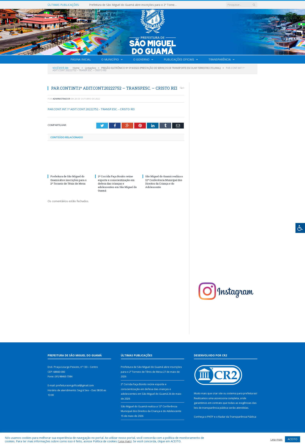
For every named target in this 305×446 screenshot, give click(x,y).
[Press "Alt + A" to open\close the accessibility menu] (300, 228)
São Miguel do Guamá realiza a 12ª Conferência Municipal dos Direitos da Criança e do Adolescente (164, 182)
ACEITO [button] (292, 439)
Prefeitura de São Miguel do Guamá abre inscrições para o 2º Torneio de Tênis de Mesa (134, 5)
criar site (218, 393)
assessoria (220, 398)
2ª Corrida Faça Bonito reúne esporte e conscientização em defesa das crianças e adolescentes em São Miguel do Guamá (117, 183)
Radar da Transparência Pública (237, 416)
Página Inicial (80, 59)
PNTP (210, 416)
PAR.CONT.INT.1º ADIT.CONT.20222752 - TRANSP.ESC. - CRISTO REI (91, 109)
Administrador (61, 98)
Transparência (220, 59)
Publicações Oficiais (179, 59)
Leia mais (125, 441)
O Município (110, 59)
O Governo (141, 59)
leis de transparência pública (211, 407)
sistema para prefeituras (242, 393)
